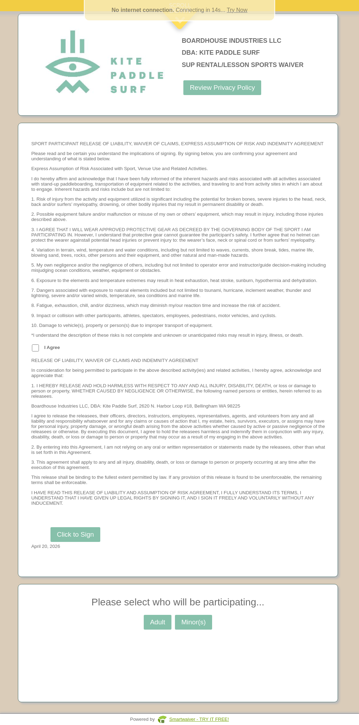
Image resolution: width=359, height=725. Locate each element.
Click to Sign (75, 534)
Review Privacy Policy (222, 87)
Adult (157, 622)
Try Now (237, 10)
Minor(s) (193, 622)
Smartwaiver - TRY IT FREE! (199, 719)
